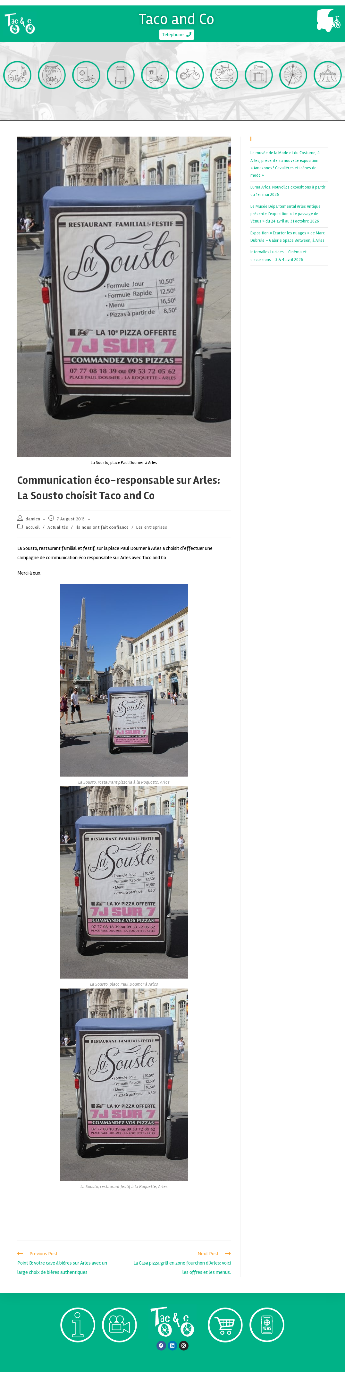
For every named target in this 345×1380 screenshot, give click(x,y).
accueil (33, 535)
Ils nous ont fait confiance (102, 535)
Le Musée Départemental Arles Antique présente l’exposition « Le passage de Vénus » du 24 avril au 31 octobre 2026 (285, 221)
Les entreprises (151, 535)
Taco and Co (176, 16)
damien (33, 526)
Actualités (57, 535)
